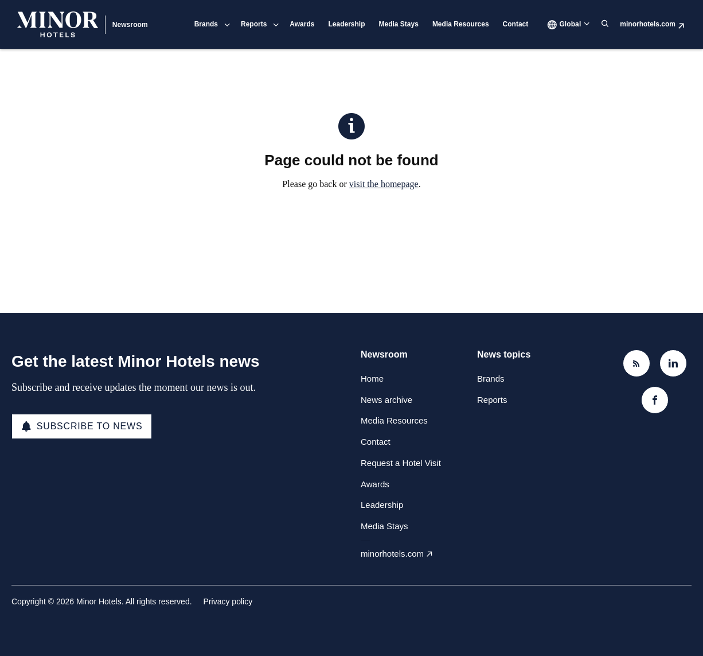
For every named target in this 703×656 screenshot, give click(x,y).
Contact (516, 24)
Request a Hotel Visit (401, 463)
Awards (302, 24)
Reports (254, 24)
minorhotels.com (647, 24)
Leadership (346, 24)
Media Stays (399, 24)
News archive (386, 400)
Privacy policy (228, 601)
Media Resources (460, 24)
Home (372, 378)
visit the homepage (384, 184)
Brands (206, 24)
